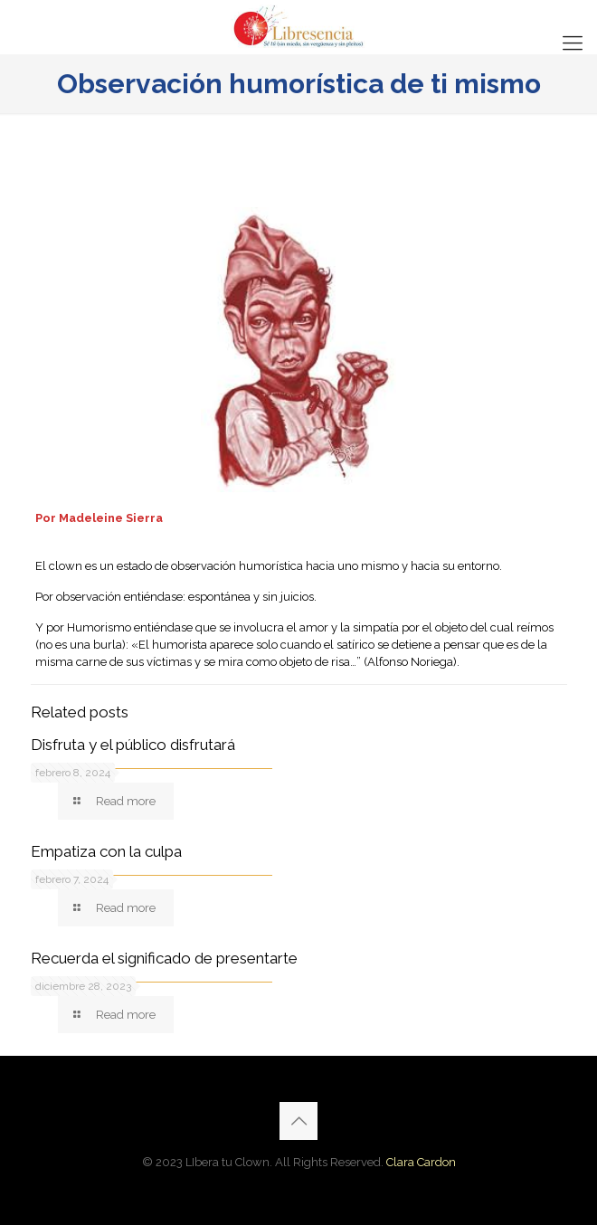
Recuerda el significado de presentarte (164, 958)
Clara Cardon (421, 1162)
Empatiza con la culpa (106, 851)
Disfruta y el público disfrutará (133, 745)
